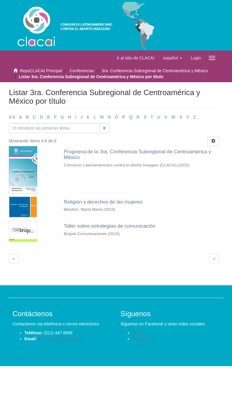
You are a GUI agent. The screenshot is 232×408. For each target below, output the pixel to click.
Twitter (138, 332)
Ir (104, 128)
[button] (172, 58)
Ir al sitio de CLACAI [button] (135, 58)
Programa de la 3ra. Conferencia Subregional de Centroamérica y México (137, 154)
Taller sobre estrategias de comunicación (109, 226)
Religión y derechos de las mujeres (103, 202)
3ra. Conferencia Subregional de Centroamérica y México (155, 70)
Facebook (141, 338)
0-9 (12, 117)
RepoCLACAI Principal (41, 70)
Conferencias (82, 70)
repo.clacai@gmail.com (59, 338)
